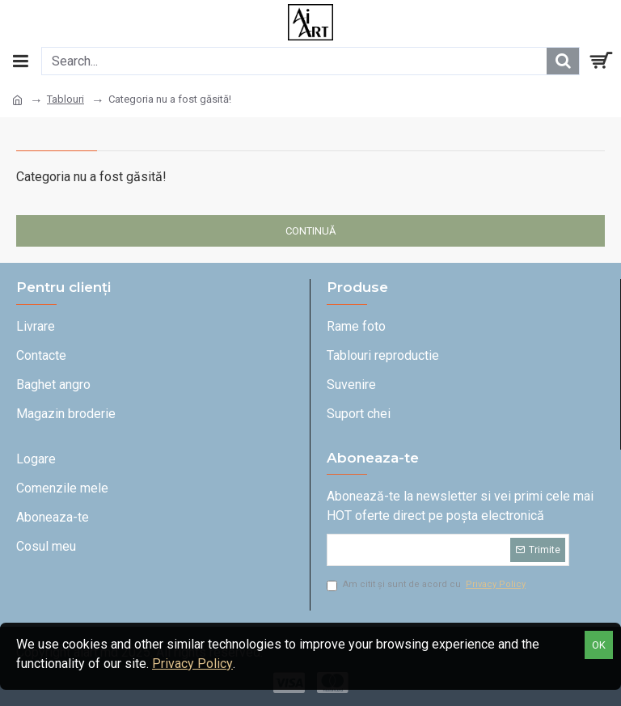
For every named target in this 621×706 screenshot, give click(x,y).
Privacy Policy (192, 663)
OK (599, 645)
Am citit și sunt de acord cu (427, 585)
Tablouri (65, 99)
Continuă (310, 231)
